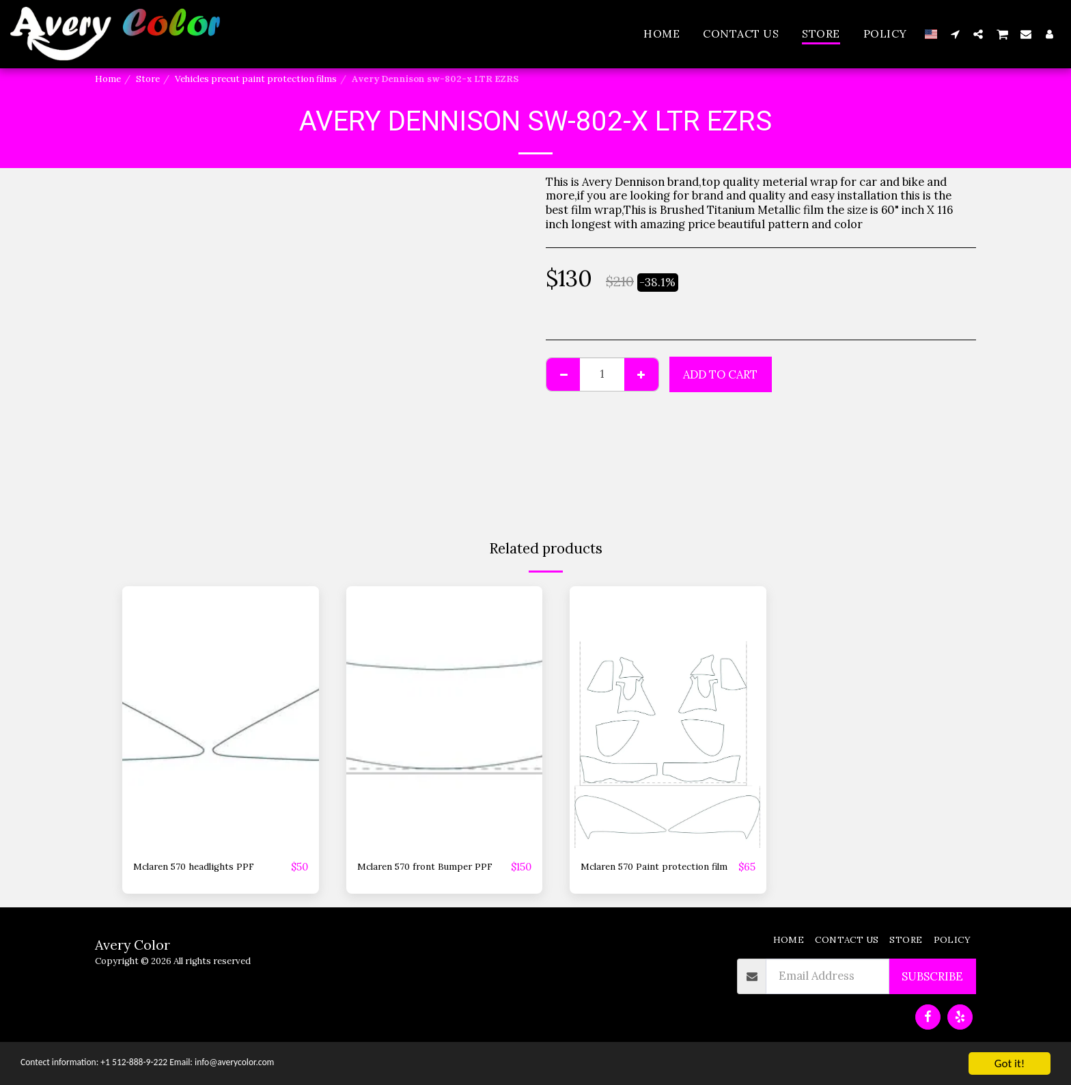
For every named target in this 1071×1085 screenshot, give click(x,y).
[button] (955, 34)
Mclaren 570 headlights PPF (207, 867)
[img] (220, 717)
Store (148, 79)
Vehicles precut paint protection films (256, 79)
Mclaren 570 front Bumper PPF (428, 876)
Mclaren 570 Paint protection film (629, 876)
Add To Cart (720, 374)
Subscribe (932, 994)
